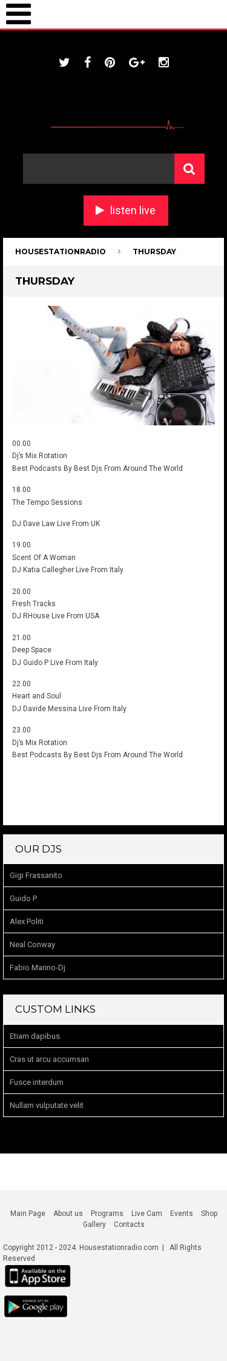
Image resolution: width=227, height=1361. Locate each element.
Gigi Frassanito (36, 875)
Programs (107, 1213)
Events (181, 1213)
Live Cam (146, 1213)
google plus (137, 62)
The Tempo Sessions (47, 502)
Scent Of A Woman (44, 557)
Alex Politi (27, 921)
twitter (64, 62)
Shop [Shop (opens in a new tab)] (209, 1213)
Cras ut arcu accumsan (49, 1059)
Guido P (23, 898)
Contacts (129, 1224)
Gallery (94, 1224)
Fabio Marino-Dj (37, 967)
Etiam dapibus (35, 1036)
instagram (164, 62)
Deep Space (31, 650)
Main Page (27, 1213)
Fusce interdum (37, 1082)
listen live (133, 210)
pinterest (110, 62)
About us (68, 1213)
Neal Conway (32, 944)
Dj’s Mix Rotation (39, 455)
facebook (87, 62)
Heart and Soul (36, 696)
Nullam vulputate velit (47, 1105)
